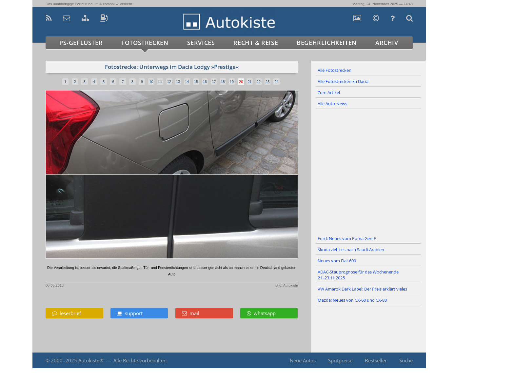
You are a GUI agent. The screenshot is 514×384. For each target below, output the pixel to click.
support (130, 313)
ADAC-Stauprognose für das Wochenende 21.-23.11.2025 (358, 275)
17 (214, 82)
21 (249, 82)
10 (151, 82)
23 (267, 82)
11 (160, 82)
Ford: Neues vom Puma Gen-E (347, 238)
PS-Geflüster (81, 43)
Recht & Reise (255, 43)
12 (169, 82)
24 (276, 82)
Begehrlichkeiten (327, 43)
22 (259, 82)
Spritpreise (340, 360)
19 (232, 82)
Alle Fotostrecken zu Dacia (343, 81)
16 (205, 82)
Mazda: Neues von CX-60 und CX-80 (352, 300)
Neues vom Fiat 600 (337, 261)
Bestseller (376, 360)
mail (190, 313)
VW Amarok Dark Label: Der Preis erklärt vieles (362, 289)
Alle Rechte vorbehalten (140, 360)
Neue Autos (303, 360)
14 (187, 82)
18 (223, 82)
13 (178, 82)
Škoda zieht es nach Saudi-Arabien (351, 250)
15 (196, 82)
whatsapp (261, 313)
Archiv (386, 43)
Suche (406, 360)
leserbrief (66, 313)
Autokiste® (90, 360)
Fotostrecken (144, 43)
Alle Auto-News (332, 104)
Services (201, 43)
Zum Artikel (329, 92)
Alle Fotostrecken (334, 70)
